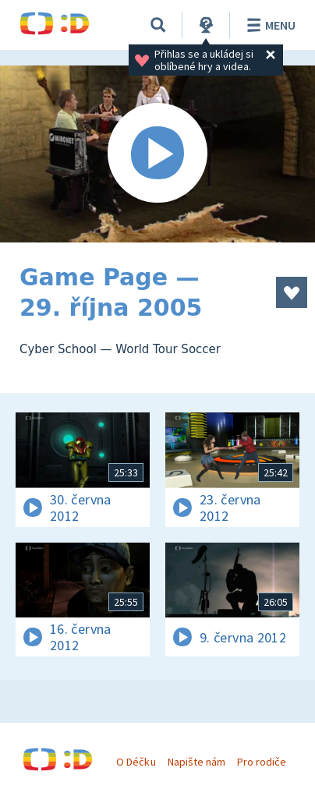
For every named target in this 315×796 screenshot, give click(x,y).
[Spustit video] (157, 153)
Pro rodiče (261, 762)
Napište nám (196, 762)
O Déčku (135, 762)
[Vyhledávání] (158, 25)
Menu (269, 25)
